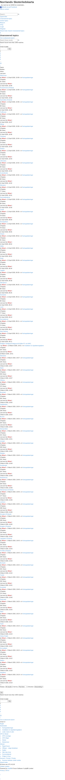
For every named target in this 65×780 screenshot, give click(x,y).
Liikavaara (3, 161)
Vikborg (2, 380)
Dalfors (2, 660)
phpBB (10, 768)
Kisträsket (3, 295)
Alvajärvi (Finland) (5, 526)
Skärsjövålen (4, 429)
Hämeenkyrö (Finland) (6, 490)
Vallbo (2, 246)
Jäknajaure (3, 282)
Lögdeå (2, 270)
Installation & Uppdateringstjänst (34, 345)
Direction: (35, 687)
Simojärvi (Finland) (5, 514)
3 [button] (0, 55)
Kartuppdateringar (27, 77)
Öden (1, 611)
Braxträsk (3, 392)
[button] (0, 44)
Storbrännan (3, 477)
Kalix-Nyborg (4, 331)
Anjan (1, 258)
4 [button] (0, 57)
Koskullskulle (4, 173)
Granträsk (3, 587)
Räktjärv (2, 453)
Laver (1, 307)
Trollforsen (3, 112)
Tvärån (2, 575)
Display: (6, 687)
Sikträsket (3, 355)
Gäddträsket (3, 404)
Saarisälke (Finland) (6, 100)
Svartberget (3, 465)
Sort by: (20, 687)
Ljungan (2, 441)
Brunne (2, 416)
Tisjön (2, 624)
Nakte (2, 368)
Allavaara (3, 185)
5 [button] (0, 59)
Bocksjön (3, 563)
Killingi (2, 124)
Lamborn (2, 502)
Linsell (2, 209)
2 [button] (0, 53)
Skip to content (4, 9)
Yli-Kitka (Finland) (5, 550)
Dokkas (2, 148)
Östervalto (3, 599)
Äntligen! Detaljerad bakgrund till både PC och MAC (15, 343)
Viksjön (2, 234)
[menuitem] (6, 18)
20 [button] (1, 63)
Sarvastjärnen (4, 319)
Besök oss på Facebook (9, 7)
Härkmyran (3, 75)
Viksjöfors (3, 672)
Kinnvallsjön (3, 648)
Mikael (4, 77)
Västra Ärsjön (4, 636)
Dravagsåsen (4, 221)
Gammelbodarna (5, 197)
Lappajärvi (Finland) (6, 538)
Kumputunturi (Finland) (7, 87)
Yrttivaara (3, 136)
